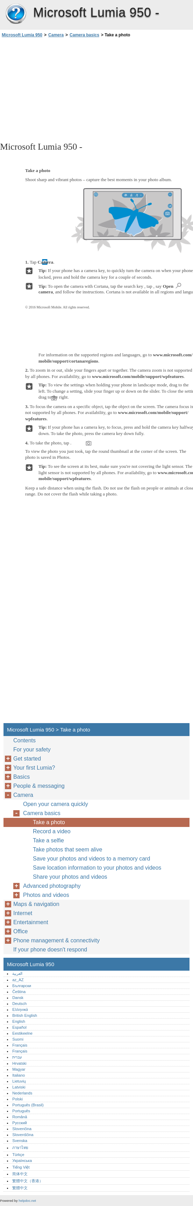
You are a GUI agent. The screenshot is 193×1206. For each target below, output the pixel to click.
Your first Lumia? (34, 768)
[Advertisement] (62, 89)
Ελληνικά (20, 1009)
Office (20, 931)
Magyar (18, 1069)
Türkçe (18, 1155)
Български (21, 986)
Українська (22, 1160)
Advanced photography (52, 886)
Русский (19, 1123)
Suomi (17, 1039)
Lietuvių (19, 1081)
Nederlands (22, 1093)
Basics (21, 777)
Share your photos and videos (70, 877)
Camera (56, 35)
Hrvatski (19, 1063)
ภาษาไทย (20, 1148)
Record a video (52, 831)
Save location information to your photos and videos (97, 868)
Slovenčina (21, 1129)
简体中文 (20, 1174)
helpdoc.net (27, 1201)
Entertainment (30, 922)
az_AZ (17, 980)
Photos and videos (46, 895)
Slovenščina (22, 1135)
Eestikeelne (22, 1033)
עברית (17, 1057)
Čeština (19, 992)
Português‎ (21, 1111)
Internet (22, 913)
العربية (17, 973)
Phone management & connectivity (56, 940)
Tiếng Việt (20, 1167)
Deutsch (19, 1003)
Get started (27, 759)
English (18, 1021)
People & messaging (39, 786)
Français (19, 1045)
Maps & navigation (36, 904)
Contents (24, 740)
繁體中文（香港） (27, 1181)
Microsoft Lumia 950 (15, 13)
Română (19, 1117)
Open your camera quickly (55, 804)
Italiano (18, 1075)
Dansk (17, 998)
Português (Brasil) (28, 1105)
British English (24, 1015)
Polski (17, 1099)
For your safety (32, 749)
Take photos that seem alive (67, 849)
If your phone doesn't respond (50, 949)
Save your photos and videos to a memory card (91, 859)
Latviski (18, 1087)
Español (19, 1027)
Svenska (19, 1141)
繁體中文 (20, 1188)
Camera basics (84, 35)
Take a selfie (48, 840)
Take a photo (49, 822)
